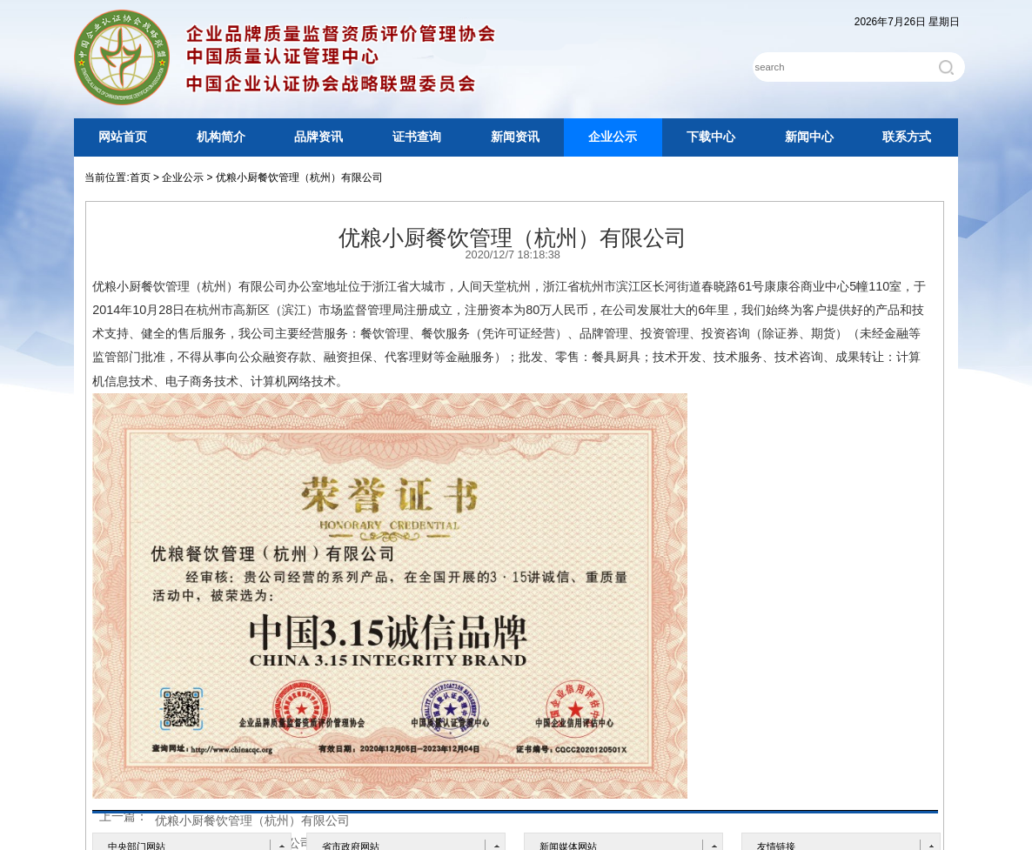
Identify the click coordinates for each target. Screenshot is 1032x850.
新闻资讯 (515, 137)
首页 (140, 177)
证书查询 (416, 137)
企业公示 (612, 137)
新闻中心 (809, 137)
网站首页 (122, 137)
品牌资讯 (318, 137)
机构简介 (221, 137)
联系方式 (906, 137)
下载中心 (711, 137)
